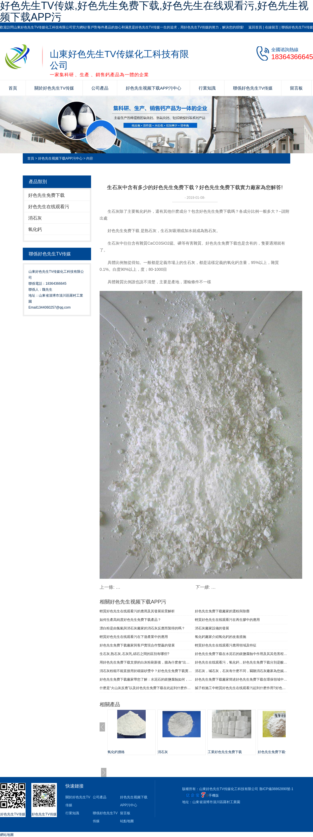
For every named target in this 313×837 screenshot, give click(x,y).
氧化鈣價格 (116, 752)
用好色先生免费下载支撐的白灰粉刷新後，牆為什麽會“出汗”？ (146, 662)
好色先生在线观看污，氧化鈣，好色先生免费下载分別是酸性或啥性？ (241, 662)
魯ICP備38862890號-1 (276, 789)
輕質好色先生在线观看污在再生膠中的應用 (227, 620)
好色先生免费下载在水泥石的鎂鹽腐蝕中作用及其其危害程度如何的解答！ (241, 654)
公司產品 (99, 88)
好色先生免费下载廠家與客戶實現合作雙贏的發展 (137, 645)
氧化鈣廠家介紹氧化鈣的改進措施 (220, 637)
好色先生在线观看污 (48, 206)
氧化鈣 (35, 229)
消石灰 (35, 218)
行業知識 (207, 88)
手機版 (214, 795)
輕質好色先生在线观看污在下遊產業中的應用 (134, 637)
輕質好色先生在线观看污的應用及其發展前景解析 (137, 611)
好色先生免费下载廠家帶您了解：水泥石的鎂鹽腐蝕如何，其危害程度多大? (146, 679)
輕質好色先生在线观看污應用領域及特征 (225, 645)
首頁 (13, 88)
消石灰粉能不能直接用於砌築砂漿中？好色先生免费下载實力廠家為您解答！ (146, 671)
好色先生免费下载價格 (275, 752)
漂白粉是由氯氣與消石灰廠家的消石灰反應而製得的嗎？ (142, 628)
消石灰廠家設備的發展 (212, 628)
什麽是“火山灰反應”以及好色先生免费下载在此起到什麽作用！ (146, 688)
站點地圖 (127, 821)
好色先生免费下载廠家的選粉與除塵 (222, 611)
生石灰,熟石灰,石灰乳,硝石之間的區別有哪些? (134, 654)
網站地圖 (7, 835)
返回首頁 (255, 27)
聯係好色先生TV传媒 (297, 27)
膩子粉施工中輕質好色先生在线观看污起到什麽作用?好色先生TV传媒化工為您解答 (241, 688)
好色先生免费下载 (46, 195)
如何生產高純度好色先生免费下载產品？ (130, 620)
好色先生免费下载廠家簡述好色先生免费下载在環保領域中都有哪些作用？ (241, 679)
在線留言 (272, 27)
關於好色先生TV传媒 (54, 88)
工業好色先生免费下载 (225, 752)
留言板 (296, 88)
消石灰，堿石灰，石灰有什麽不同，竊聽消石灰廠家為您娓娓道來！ (241, 671)
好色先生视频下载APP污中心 (153, 88)
